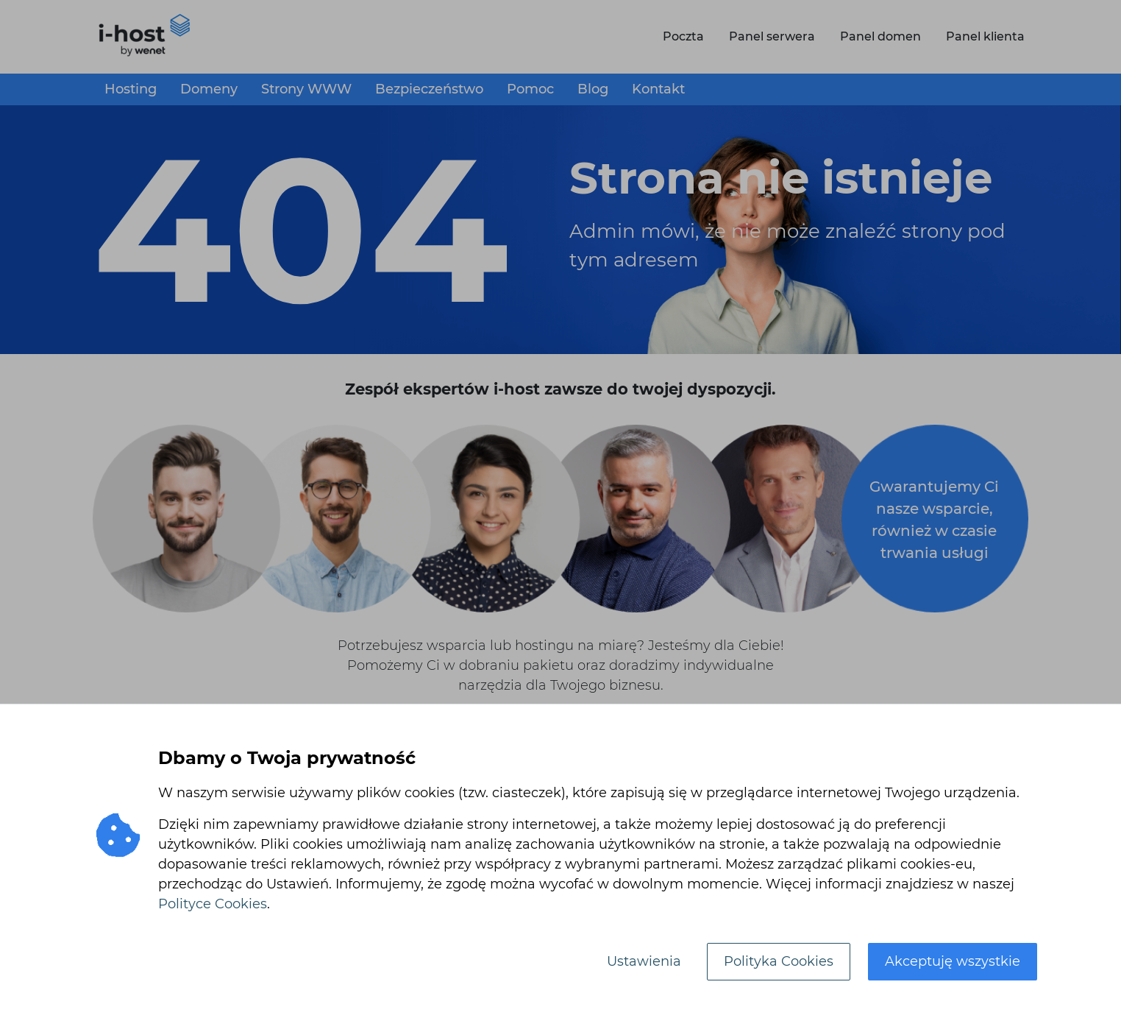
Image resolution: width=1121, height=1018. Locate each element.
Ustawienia (644, 961)
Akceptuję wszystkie (952, 961)
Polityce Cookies (212, 904)
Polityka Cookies (778, 961)
